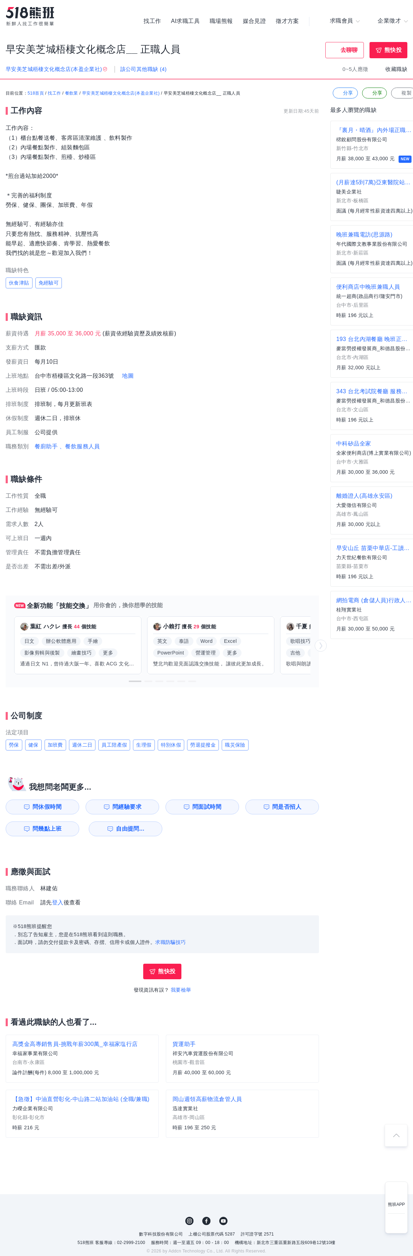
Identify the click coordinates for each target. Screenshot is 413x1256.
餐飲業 (71, 93)
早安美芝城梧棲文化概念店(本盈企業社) (121, 93)
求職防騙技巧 (170, 942)
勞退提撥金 (203, 745)
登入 (58, 902)
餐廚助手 (46, 446)
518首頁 (36, 93)
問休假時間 (46, 807)
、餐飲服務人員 (79, 446)
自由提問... (128, 829)
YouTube (223, 1221)
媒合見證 (254, 21)
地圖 (128, 376)
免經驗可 (49, 283)
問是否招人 (287, 807)
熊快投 (393, 50)
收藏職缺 (396, 69)
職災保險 (235, 745)
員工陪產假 (114, 745)
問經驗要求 (126, 807)
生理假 (143, 745)
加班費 (55, 745)
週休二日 (82, 745)
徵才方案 (287, 21)
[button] (135, 681)
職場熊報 (221, 21)
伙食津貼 (19, 283)
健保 (33, 745)
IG (189, 1221)
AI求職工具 (185, 21)
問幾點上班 (46, 829)
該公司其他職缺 (143, 69)
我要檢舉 (181, 990)
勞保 (14, 745)
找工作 (152, 21)
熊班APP (396, 1204)
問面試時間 (207, 807)
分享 (344, 93)
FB (206, 1221)
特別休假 (171, 745)
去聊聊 (349, 50)
